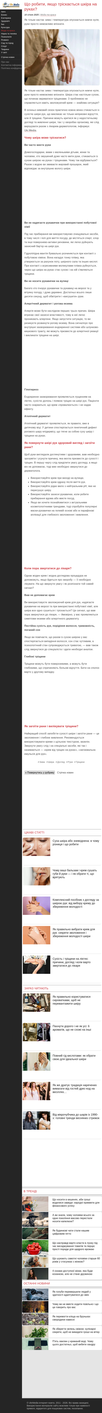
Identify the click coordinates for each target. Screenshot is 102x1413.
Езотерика (6, 18)
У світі (4, 52)
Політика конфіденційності (14, 68)
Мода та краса (48, 14)
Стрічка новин (65, 772)
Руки (70, 762)
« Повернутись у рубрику (39, 772)
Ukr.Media (30, 130)
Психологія (6, 37)
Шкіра (51, 762)
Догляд (61, 762)
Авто (3, 12)
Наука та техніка (9, 33)
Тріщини (80, 762)
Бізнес (4, 15)
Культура (5, 27)
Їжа (2, 24)
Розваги (4, 40)
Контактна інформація (12, 65)
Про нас (5, 62)
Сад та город (7, 43)
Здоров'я (5, 21)
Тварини (5, 49)
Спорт (4, 46)
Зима (42, 762)
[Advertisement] (62, 196)
